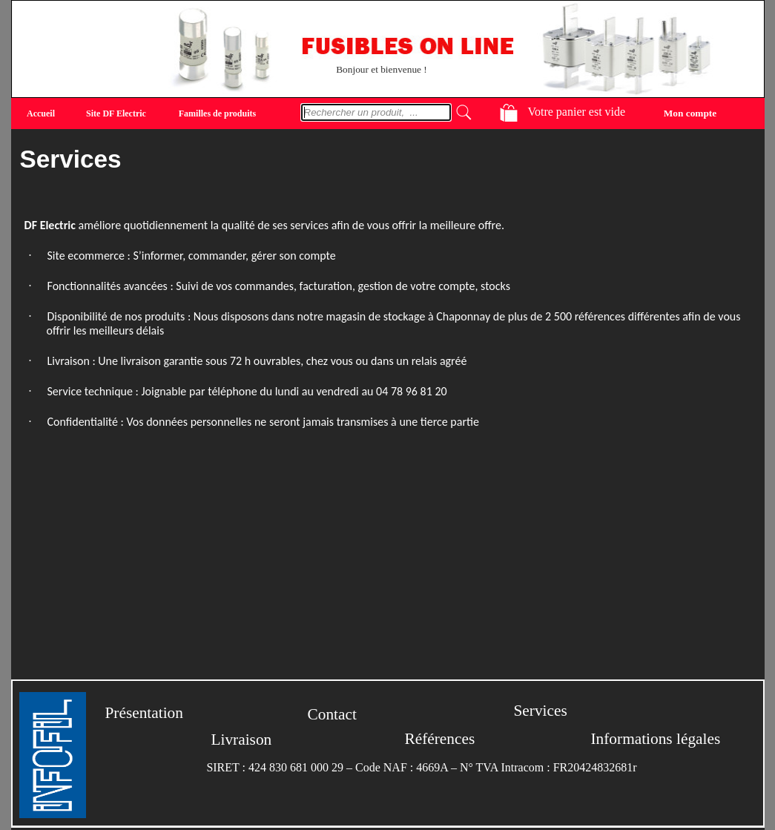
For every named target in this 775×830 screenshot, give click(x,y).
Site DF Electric (116, 113)
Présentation (144, 713)
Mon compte (690, 112)
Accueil (41, 113)
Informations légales (656, 739)
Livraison (241, 739)
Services (540, 710)
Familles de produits (217, 113)
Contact (332, 714)
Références (440, 739)
